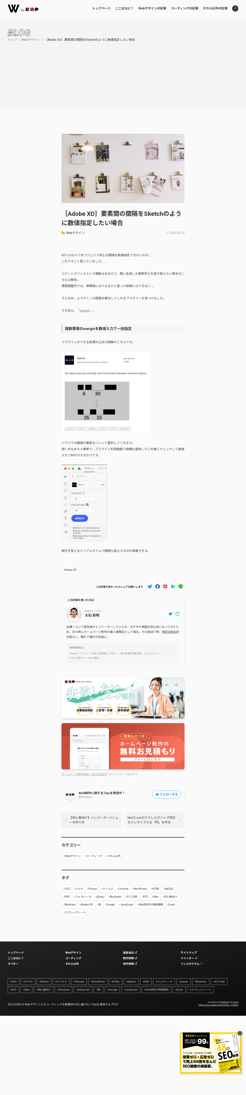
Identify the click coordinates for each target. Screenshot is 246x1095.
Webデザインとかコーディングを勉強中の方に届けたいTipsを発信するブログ (72, 1004)
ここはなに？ (124, 8)
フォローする (166, 794)
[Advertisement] (123, 71)
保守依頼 (130, 963)
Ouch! (235, 1002)
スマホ (79, 888)
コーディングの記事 (184, 8)
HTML (156, 888)
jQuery (101, 896)
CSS (67, 888)
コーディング (94, 856)
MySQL (169, 888)
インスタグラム (192, 963)
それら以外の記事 (215, 8)
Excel (171, 904)
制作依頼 (130, 958)
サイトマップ (189, 952)
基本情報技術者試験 (131, 653)
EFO (145, 896)
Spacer (84, 310)
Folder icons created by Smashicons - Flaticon (218, 1005)
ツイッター (189, 958)
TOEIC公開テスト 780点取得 (84, 658)
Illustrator (115, 896)
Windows (70, 904)
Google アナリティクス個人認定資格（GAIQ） (93, 653)
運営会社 (130, 952)
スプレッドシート (75, 912)
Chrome (123, 888)
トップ (12, 40)
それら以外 (114, 856)
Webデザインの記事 (152, 8)
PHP (67, 896)
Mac (156, 896)
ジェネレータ (83, 896)
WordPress (140, 888)
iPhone (93, 888)
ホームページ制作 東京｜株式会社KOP (85, 774)
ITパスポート (151, 653)
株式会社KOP (170, 632)
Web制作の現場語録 (151, 904)
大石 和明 (92, 615)
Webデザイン (31, 40)
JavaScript (126, 904)
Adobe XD (71, 569)
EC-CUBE (132, 896)
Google (110, 904)
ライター (13, 963)
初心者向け (170, 896)
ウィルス (107, 888)
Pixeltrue (224, 1002)
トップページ (101, 8)
